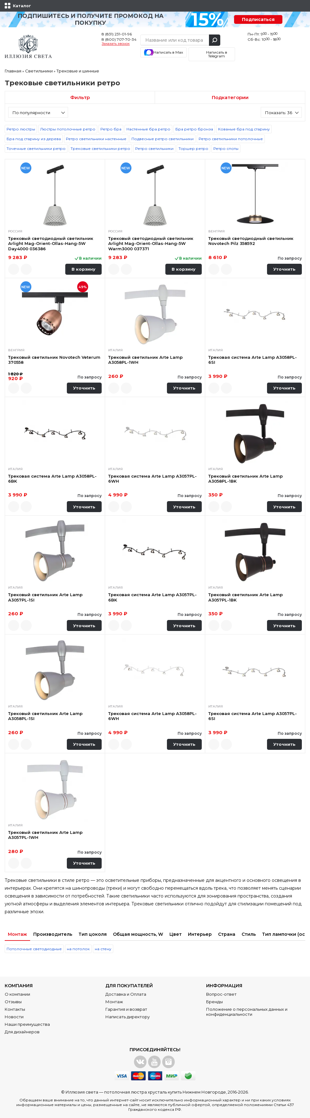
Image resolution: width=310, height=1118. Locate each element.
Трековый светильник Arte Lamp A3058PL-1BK (245, 479)
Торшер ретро (193, 148)
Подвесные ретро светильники (162, 138)
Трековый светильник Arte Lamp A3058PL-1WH (145, 360)
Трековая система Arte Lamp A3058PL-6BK (52, 479)
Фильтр (80, 97)
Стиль (249, 934)
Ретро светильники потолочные (231, 138)
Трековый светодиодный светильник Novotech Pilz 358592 (250, 241)
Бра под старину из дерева (34, 138)
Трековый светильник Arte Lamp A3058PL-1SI (45, 716)
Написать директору (127, 1016)
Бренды (214, 1001)
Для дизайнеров (22, 1031)
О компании (17, 994)
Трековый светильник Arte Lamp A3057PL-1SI (45, 597)
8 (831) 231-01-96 (117, 34)
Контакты (15, 1009)
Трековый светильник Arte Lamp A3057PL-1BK (245, 597)
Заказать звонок (116, 44)
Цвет (175, 934)
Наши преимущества (27, 1024)
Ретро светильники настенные (96, 138)
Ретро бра (110, 129)
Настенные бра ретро (148, 129)
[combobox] (38, 112)
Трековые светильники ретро (100, 148)
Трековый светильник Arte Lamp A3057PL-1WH (45, 835)
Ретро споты (225, 148)
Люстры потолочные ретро (67, 129)
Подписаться (258, 19)
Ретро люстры (21, 129)
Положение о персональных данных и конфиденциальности (246, 1012)
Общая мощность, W (138, 934)
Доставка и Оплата (125, 994)
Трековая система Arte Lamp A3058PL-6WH (152, 716)
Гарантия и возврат (126, 1009)
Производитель (52, 934)
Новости (14, 1016)
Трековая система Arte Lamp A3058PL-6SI (252, 360)
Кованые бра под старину (244, 129)
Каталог (22, 5)
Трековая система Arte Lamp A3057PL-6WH (152, 479)
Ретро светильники (154, 148)
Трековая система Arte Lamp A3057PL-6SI (252, 716)
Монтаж (17, 934)
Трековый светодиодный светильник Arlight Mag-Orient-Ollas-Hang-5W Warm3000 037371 (150, 243)
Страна (226, 934)
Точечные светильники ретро (36, 148)
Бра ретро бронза (194, 129)
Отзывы (13, 1001)
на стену (103, 948)
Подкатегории (230, 97)
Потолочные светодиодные (34, 948)
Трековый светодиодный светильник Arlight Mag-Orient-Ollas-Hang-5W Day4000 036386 (50, 243)
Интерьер (200, 934)
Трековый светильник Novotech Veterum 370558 (54, 360)
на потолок (78, 948)
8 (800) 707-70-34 (119, 39)
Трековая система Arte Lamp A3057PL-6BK (152, 597)
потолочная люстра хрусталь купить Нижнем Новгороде (165, 1091)
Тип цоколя (92, 934)
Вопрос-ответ (221, 994)
